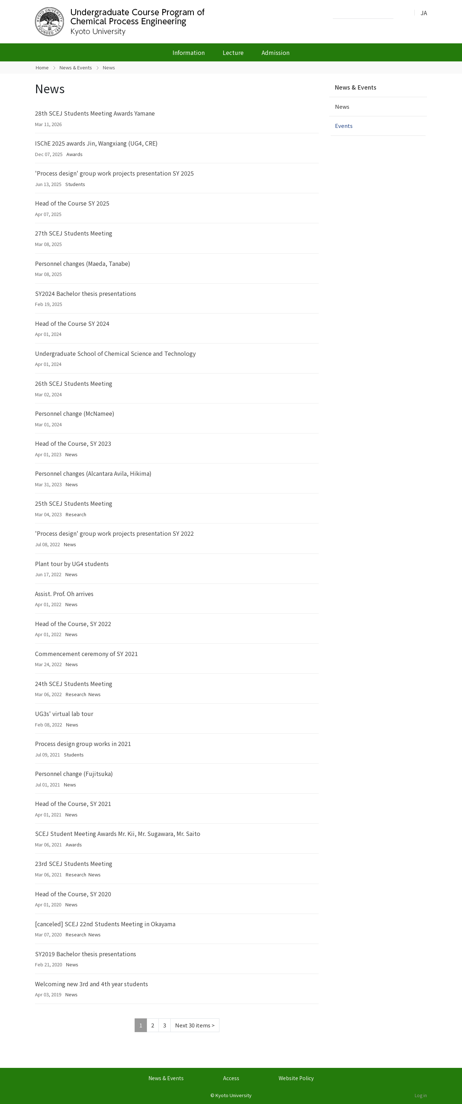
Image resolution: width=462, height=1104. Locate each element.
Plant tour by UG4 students (72, 563)
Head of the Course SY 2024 (72, 323)
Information (189, 52)
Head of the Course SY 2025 (72, 203)
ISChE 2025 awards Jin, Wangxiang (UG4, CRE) (96, 143)
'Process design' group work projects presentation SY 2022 (114, 533)
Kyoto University (233, 1095)
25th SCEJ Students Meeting (73, 503)
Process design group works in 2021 (83, 743)
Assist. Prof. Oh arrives (64, 593)
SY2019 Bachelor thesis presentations (85, 953)
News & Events (76, 67)
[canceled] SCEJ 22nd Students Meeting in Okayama (105, 923)
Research (76, 514)
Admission (275, 52)
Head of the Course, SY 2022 (73, 623)
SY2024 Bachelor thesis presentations (85, 293)
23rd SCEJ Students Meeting (73, 863)
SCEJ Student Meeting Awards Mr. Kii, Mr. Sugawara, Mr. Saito (117, 833)
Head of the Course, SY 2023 (73, 443)
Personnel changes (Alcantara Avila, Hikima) (93, 473)
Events (344, 125)
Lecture (233, 52)
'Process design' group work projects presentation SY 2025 (114, 173)
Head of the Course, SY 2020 (73, 893)
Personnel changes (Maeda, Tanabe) (82, 263)
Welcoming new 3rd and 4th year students (91, 983)
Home (42, 67)
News (71, 454)
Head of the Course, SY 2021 (73, 803)
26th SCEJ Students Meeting (73, 383)
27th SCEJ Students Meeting (73, 233)
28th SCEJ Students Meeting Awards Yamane (95, 113)
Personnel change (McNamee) (74, 413)
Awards (74, 154)
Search (401, 13)
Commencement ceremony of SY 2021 (86, 653)
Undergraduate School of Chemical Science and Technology (115, 353)
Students (75, 184)
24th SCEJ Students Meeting (73, 683)
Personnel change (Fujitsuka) (74, 773)
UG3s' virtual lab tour (64, 713)
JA (423, 13)
